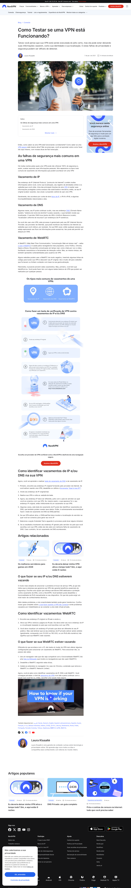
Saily (98, 862)
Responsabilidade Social (46, 854)
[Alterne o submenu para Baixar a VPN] (50, 6)
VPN (65, 187)
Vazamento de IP (27, 126)
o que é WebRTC (24, 246)
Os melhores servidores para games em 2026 (31, 565)
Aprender (55, 6)
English (51, 723)
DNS (68, 211)
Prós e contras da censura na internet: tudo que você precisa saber (104, 808)
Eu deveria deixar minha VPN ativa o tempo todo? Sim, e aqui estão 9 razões (67, 567)
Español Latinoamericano (62, 723)
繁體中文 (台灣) (55, 728)
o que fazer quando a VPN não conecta (53, 605)
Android (49, 878)
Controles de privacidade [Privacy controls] (20, 880)
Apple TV (115, 878)
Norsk (72, 725)
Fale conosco (71, 858)
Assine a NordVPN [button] (116, 6)
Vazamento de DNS (28, 129)
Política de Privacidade (74, 844)
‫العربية (35, 723)
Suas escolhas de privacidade (77, 847)
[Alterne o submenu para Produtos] (106, 6)
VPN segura (22, 147)
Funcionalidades (31, 6)
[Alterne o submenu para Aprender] (59, 6)
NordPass (100, 847)
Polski (76, 725)
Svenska (34, 728)
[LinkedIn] (19, 829)
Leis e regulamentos (40, 12)
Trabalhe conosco (14, 844)
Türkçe (40, 728)
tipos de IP (55, 197)
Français (20, 725)
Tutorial (29, 12)
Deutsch (45, 723)
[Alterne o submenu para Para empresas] (73, 6)
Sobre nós (11, 840)
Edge (93, 878)
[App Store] (96, 828)
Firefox (82, 878)
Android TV (104, 878)
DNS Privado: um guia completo (62, 804)
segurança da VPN (47, 675)
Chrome (71, 878)
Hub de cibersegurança (45, 851)
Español (73, 723)
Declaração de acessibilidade (77, 854)
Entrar (81, 6)
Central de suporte (91, 6)
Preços (22, 6)
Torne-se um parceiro (45, 862)
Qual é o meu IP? (43, 847)
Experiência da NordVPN (57, 12)
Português (21, 728)
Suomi (79, 723)
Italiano (43, 725)
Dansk (40, 723)
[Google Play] (114, 828)
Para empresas (67, 6)
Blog (19, 22)
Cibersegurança (20, 12)
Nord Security (101, 840)
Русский (27, 728)
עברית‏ (26, 725)
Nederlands (65, 725)
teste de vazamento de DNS (55, 481)
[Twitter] (14, 829)
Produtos (102, 6)
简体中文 (63, 728)
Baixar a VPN (44, 6)
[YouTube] (23, 829)
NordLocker (100, 851)
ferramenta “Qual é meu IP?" (70, 488)
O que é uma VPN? (44, 840)
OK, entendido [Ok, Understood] (20, 874)
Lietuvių (58, 725)
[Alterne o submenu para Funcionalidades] (37, 6)
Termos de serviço (73, 851)
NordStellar (100, 854)
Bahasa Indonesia (34, 725)
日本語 (48, 725)
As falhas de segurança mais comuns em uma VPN (39, 123)
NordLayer (100, 844)
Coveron (99, 858)
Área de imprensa (43, 858)
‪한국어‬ (53, 725)
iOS (60, 878)
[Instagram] (28, 829)
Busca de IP (41, 844)
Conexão (11, 12)
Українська (46, 728)
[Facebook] (9, 829)
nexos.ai (99, 865)
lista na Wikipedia (30, 659)
